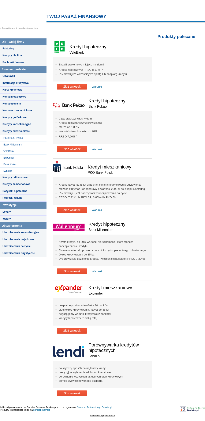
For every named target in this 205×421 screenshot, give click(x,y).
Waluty (7, 218)
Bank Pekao (10, 164)
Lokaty (7, 211)
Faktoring (8, 48)
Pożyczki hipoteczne (15, 191)
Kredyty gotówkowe (14, 117)
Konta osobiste (12, 103)
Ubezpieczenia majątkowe (18, 239)
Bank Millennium (12, 144)
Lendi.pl (7, 170)
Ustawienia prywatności (102, 415)
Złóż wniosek (72, 86)
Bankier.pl (107, 407)
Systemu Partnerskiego (89, 407)
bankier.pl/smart (41, 410)
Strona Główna (8, 28)
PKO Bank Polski (13, 138)
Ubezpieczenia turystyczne (19, 253)
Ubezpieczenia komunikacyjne (21, 232)
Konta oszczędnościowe (17, 110)
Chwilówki (9, 76)
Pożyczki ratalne (12, 197)
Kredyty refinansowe (15, 177)
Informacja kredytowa (16, 82)
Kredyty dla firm (12, 55)
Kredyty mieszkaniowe (28, 28)
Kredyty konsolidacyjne (17, 124)
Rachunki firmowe (13, 62)
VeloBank (8, 151)
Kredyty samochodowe (16, 184)
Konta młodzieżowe (14, 96)
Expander (8, 157)
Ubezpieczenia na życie (17, 246)
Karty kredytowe (12, 89)
